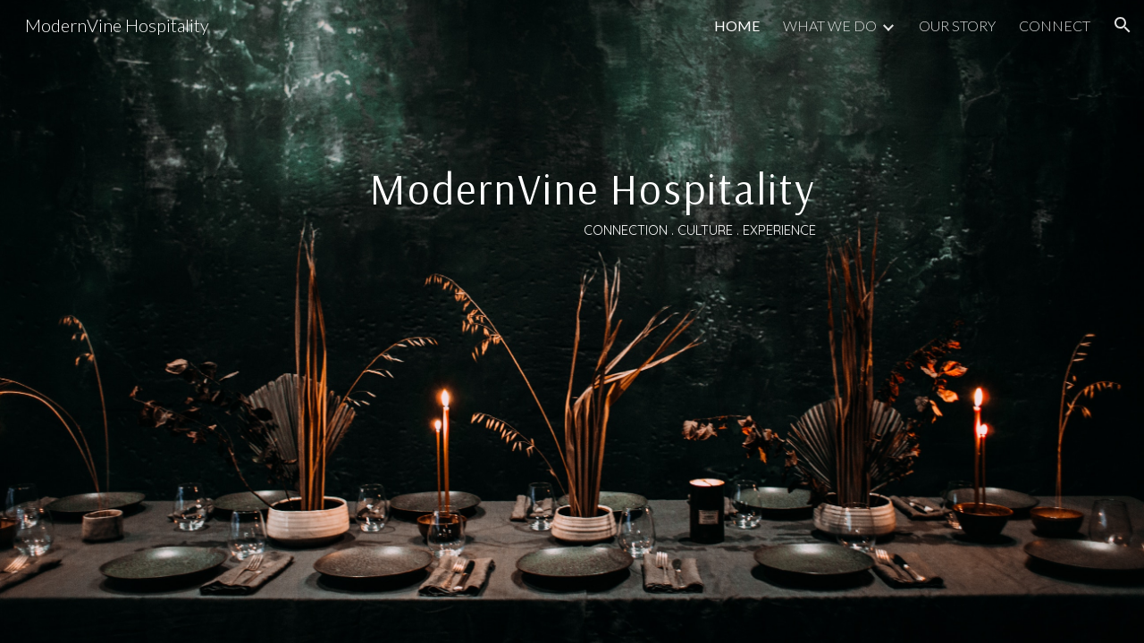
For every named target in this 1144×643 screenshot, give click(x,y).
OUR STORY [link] (957, 25)
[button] (1122, 25)
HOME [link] (737, 25)
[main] (572, 322)
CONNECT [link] (1054, 25)
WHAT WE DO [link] (830, 25)
